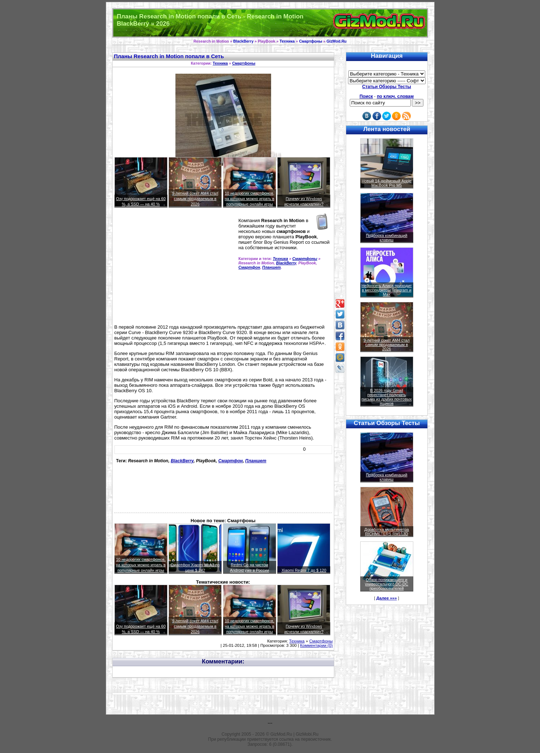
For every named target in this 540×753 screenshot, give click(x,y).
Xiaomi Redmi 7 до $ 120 (304, 570)
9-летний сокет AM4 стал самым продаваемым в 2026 (195, 198)
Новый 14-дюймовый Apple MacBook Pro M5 (387, 183)
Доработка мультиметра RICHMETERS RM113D (386, 531)
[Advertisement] (175, 269)
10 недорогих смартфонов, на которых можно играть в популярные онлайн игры (249, 198)
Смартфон (249, 267)
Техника (287, 41)
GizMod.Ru (336, 41)
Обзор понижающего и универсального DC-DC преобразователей (386, 583)
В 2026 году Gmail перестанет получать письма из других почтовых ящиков (387, 397)
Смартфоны (310, 41)
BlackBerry (243, 41)
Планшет (271, 267)
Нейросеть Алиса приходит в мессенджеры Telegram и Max (386, 290)
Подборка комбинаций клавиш (387, 237)
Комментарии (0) (316, 645)
